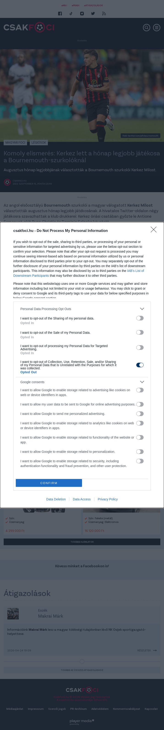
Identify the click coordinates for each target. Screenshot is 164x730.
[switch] (140, 318)
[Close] (155, 231)
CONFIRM (48, 483)
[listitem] (82, 308)
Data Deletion (56, 499)
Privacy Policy (108, 499)
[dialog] (82, 365)
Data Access (82, 499)
